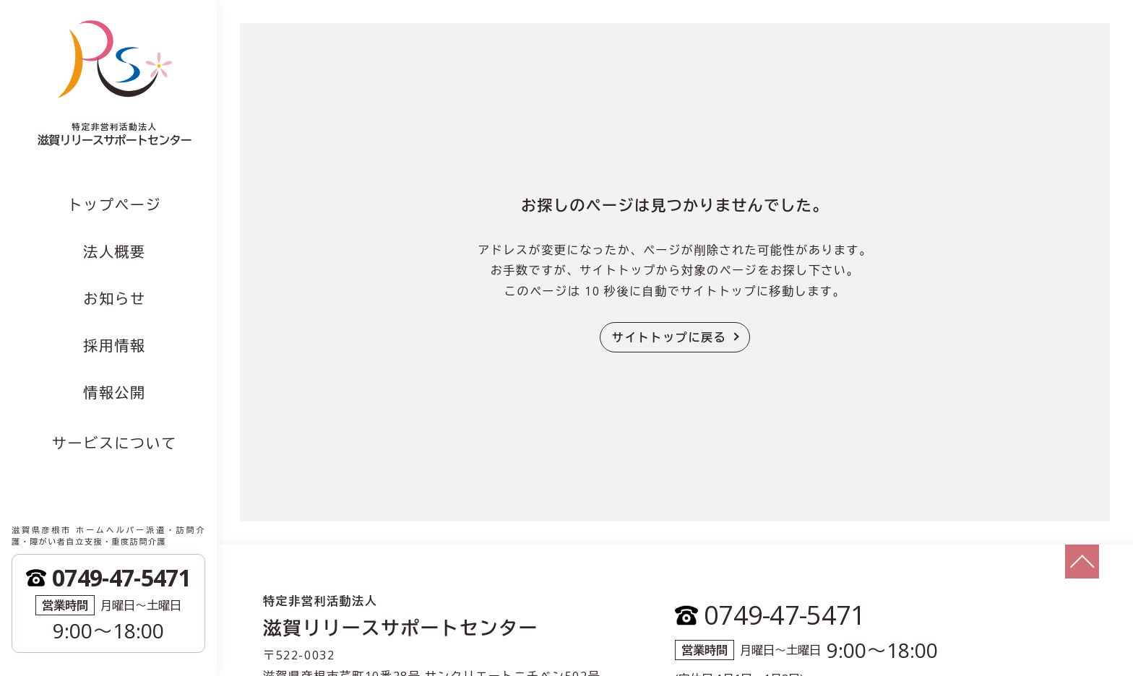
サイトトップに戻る (669, 337)
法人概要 (114, 251)
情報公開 (114, 392)
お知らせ (114, 298)
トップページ (115, 204)
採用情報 (114, 345)
